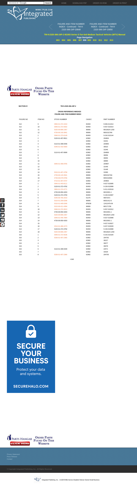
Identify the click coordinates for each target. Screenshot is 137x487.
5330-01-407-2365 (60, 237)
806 (74, 40)
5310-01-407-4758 (60, 172)
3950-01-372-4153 (60, 124)
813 (111, 40)
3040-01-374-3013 (60, 209)
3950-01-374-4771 (60, 189)
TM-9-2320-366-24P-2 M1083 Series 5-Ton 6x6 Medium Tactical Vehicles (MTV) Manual (84, 34)
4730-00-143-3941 (60, 132)
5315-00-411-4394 (60, 206)
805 (69, 40)
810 (94, 40)
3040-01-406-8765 (60, 164)
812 (105, 40)
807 (80, 40)
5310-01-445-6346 (60, 203)
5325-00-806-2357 (60, 129)
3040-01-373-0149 (60, 135)
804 (63, 40)
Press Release (12, 456)
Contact (9, 459)
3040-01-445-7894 (60, 218)
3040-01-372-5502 (60, 127)
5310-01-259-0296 (60, 200)
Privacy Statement (13, 454)
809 (89, 40)
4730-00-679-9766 (60, 178)
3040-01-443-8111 (60, 183)
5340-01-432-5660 (60, 147)
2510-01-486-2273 (60, 226)
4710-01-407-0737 (60, 181)
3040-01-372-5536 (60, 235)
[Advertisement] (54, 64)
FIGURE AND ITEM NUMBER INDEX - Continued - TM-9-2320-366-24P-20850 (103, 27)
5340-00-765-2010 (60, 198)
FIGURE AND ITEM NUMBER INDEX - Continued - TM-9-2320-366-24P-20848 (71, 27)
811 (100, 40)
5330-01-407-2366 (60, 254)
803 (58, 40)
